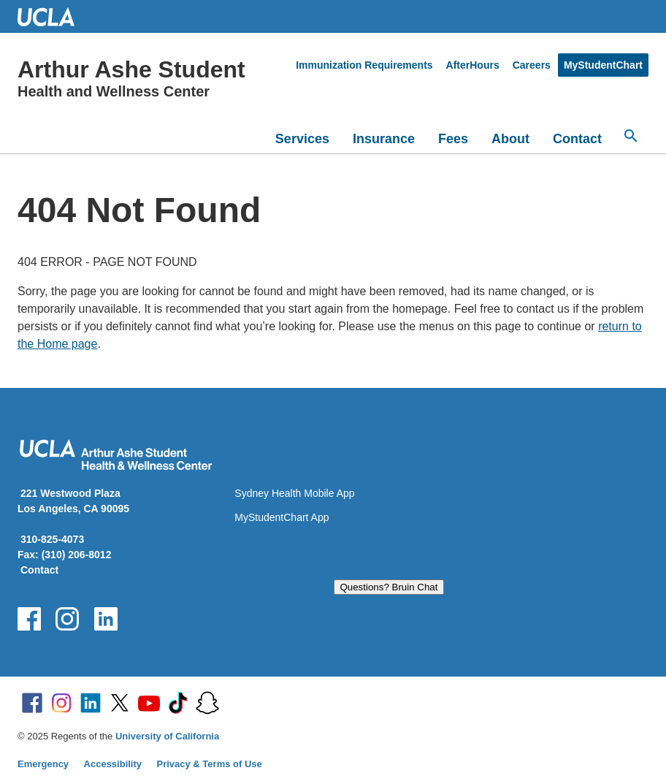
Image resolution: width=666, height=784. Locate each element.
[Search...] (630, 135)
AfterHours (473, 65)
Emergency (43, 763)
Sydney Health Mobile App (294, 493)
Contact (577, 139)
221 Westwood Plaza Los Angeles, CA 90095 (73, 500)
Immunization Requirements (364, 65)
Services (302, 139)
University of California (167, 736)
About (510, 139)
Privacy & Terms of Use (209, 763)
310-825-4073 (52, 539)
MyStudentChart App (281, 517)
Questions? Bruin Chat (388, 587)
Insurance (384, 139)
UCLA (53, 16)
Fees (453, 139)
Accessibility (113, 763)
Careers (532, 65)
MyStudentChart (603, 65)
